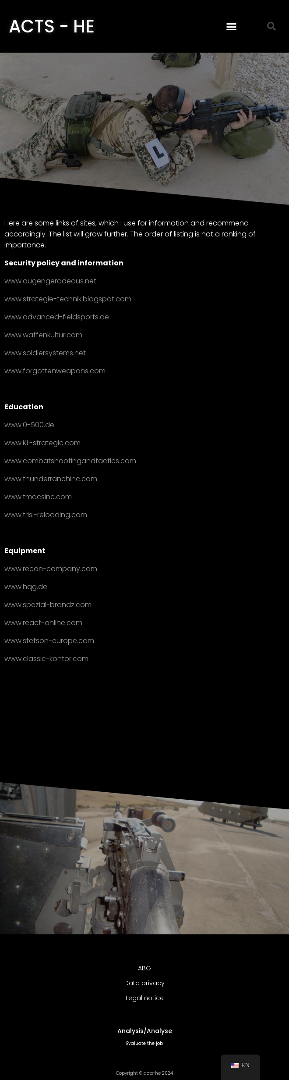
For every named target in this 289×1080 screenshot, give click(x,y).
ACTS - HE (52, 26)
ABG (144, 968)
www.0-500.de (29, 425)
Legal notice (145, 998)
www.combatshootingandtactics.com (70, 461)
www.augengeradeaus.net (50, 281)
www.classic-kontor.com (46, 659)
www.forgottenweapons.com (55, 371)
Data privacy (144, 983)
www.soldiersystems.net (45, 353)
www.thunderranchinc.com (50, 479)
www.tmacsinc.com (38, 497)
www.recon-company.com (50, 569)
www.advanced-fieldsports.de (56, 317)
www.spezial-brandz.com (48, 605)
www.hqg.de (25, 587)
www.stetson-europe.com (49, 641)
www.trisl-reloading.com (45, 515)
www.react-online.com (43, 623)
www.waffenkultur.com (43, 335)
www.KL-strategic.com (42, 443)
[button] (231, 26)
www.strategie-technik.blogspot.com (67, 299)
